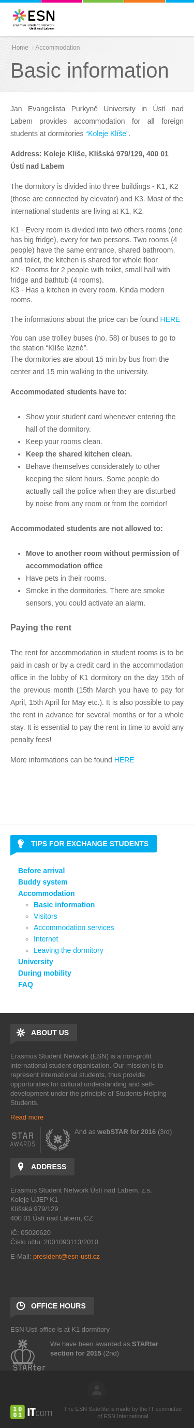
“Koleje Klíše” (107, 133)
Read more (26, 1117)
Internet (46, 939)
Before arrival (41, 870)
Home (20, 47)
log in (96, 1390)
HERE (170, 319)
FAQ (25, 984)
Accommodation (57, 47)
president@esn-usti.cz (66, 1256)
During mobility (44, 973)
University (35, 962)
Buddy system (43, 882)
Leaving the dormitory (68, 950)
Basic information (64, 905)
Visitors (45, 916)
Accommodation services (74, 927)
